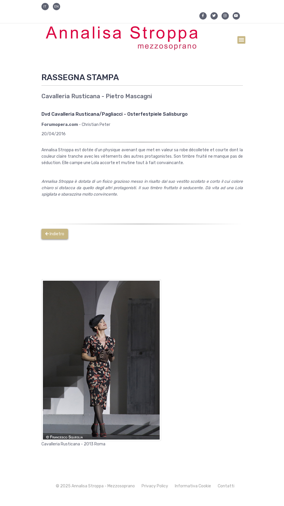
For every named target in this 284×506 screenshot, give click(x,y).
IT (44, 6)
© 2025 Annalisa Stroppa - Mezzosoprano (95, 486)
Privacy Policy (155, 486)
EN (56, 6)
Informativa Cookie (193, 486)
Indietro (54, 233)
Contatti (226, 486)
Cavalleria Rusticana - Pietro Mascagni (96, 96)
